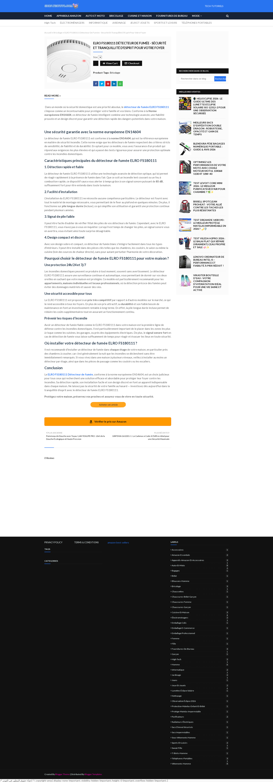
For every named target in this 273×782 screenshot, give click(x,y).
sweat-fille (200, 748)
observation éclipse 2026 (200, 701)
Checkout (132, 63)
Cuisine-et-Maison (200, 612)
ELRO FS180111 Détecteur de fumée (70, 374)
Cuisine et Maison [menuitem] (140, 15)
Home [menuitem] (48, 15)
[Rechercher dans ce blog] (196, 78)
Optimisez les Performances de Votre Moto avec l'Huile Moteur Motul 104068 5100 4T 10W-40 (209, 168)
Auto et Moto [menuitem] (95, 15)
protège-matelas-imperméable (200, 711)
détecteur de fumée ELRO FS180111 (146, 107)
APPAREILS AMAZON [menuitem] (69, 15)
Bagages (200, 570)
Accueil (47, 32)
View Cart (110, 63)
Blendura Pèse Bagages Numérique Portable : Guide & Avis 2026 (209, 146)
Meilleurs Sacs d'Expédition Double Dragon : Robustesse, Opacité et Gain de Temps (207, 128)
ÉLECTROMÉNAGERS (72, 22)
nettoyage (200, 696)
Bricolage (57, 32)
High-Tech (50, 22)
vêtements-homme (200, 763)
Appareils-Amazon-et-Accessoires (200, 560)
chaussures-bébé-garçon (200, 596)
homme (200, 664)
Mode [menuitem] (196, 15)
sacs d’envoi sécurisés (200, 727)
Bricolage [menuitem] (116, 15)
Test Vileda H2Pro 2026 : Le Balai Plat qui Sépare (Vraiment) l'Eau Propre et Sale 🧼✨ (209, 243)
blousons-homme (200, 581)
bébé (200, 576)
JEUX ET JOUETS (140, 22)
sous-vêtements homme (200, 737)
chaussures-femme (200, 602)
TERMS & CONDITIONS (86, 542)
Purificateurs (200, 716)
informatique (200, 669)
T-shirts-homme (200, 753)
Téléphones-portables (200, 758)
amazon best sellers (118, 542)
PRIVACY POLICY (53, 542)
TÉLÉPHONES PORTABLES (196, 22)
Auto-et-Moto (200, 565)
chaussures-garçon (200, 607)
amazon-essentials (200, 555)
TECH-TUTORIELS (214, 6)
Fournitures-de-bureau (200, 649)
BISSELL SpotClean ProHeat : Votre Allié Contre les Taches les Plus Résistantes (208, 206)
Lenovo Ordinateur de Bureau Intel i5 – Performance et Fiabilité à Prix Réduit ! (208, 261)
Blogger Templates (93, 774)
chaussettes (200, 591)
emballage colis (200, 622)
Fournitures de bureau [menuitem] (172, 15)
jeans (200, 680)
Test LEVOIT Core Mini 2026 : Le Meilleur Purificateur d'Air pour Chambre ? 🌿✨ (209, 187)
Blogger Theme (62, 774)
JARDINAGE (119, 22)
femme (200, 638)
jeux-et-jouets (200, 685)
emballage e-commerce (200, 628)
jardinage (200, 675)
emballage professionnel (200, 633)
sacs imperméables (200, 732)
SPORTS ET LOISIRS (165, 22)
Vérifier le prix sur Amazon (107, 421)
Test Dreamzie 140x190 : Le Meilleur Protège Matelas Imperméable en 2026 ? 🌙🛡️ (209, 224)
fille (200, 643)
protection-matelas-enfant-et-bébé (200, 706)
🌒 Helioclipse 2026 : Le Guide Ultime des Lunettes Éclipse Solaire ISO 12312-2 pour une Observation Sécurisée (209, 106)
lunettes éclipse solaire (200, 690)
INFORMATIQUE (98, 22)
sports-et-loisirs (200, 742)
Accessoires (200, 549)
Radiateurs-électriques (200, 722)
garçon (200, 654)
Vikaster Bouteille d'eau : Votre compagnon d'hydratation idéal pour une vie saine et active (207, 282)
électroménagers (200, 617)
